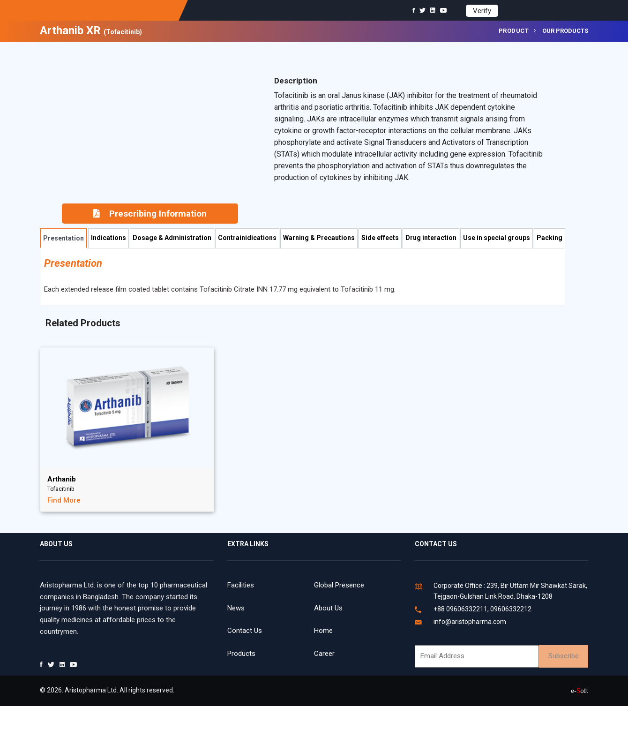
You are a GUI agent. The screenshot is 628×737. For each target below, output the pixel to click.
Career (324, 653)
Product (514, 30)
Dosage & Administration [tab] (172, 237)
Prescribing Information (150, 213)
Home (323, 630)
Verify (482, 11)
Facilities (240, 585)
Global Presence (339, 585)
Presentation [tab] (63, 238)
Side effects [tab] (380, 237)
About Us (328, 608)
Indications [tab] (108, 237)
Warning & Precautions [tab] (319, 237)
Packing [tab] (549, 237)
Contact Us (244, 630)
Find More (64, 500)
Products (241, 653)
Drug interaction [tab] (430, 237)
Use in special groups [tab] (496, 237)
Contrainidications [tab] (247, 237)
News (236, 608)
